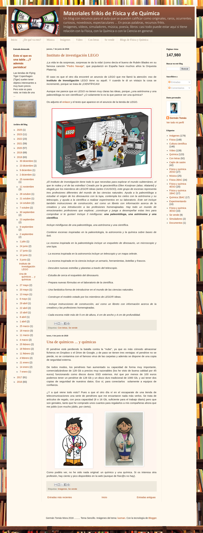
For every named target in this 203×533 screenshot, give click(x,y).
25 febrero (25, 344)
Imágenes (65, 39)
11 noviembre (27, 186)
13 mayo (24, 294)
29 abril (24, 303)
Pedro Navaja (75, 66)
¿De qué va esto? (32, 39)
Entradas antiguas (146, 497)
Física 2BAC (175, 179)
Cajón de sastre (177, 162)
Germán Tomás (178, 118)
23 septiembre (27, 219)
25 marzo (25, 326)
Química (173, 154)
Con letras (93, 39)
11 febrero (25, 353)
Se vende (109, 39)
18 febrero (25, 349)
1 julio (23, 241)
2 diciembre (26, 174)
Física (172, 139)
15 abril (24, 312)
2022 (20, 139)
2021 (20, 143)
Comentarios (176, 88)
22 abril (24, 308)
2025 (20, 129)
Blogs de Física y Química (134, 39)
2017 (20, 377)
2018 (20, 157)
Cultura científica (178, 143)
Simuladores (175, 219)
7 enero (24, 371)
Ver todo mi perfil (175, 122)
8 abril (23, 317)
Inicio (14, 39)
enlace (66, 101)
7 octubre (25, 207)
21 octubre (25, 198)
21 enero (24, 362)
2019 (20, 152)
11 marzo (25, 335)
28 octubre (25, 194)
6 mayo (24, 299)
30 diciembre (27, 161)
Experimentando (177, 201)
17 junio (24, 250)
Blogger (152, 518)
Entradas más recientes (59, 497)
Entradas (174, 82)
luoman (121, 518)
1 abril (23, 321)
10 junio (24, 255)
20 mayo (24, 289)
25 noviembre (27, 179)
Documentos (176, 223)
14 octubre (25, 203)
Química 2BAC (177, 197)
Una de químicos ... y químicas (71, 342)
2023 (20, 134)
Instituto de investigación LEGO (73, 55)
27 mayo (24, 285)
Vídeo (79, 39)
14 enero (24, 367)
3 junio (23, 259)
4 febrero (25, 358)
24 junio (24, 246)
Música (50, 39)
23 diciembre (27, 165)
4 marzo (24, 339)
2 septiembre (26, 234)
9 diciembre (26, 170)
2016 (20, 381)
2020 (20, 148)
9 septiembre (26, 227)
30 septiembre (27, 212)
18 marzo (25, 330)
